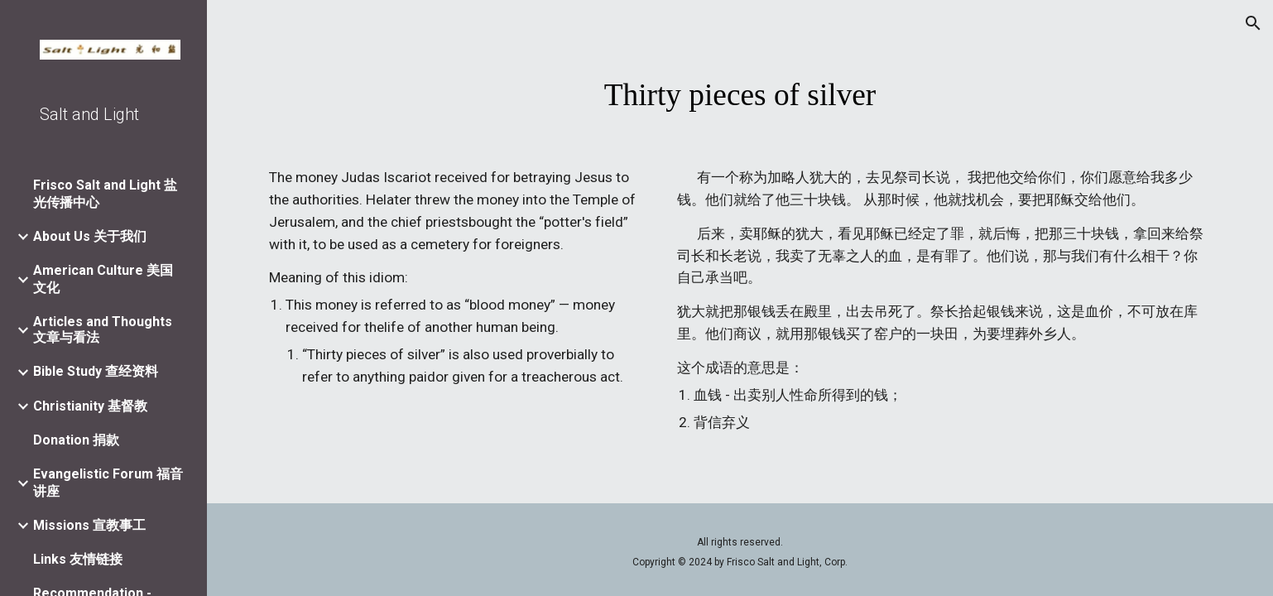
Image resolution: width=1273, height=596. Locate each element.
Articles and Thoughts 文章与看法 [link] (102, 329)
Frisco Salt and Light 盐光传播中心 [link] (105, 193)
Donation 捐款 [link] (76, 440)
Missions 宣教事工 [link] (89, 525)
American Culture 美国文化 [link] (103, 279)
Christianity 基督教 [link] (90, 406)
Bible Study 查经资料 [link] (95, 371)
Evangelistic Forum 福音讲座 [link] (108, 482)
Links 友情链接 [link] (77, 559)
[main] (740, 95)
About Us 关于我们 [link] (90, 236)
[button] (1253, 23)
